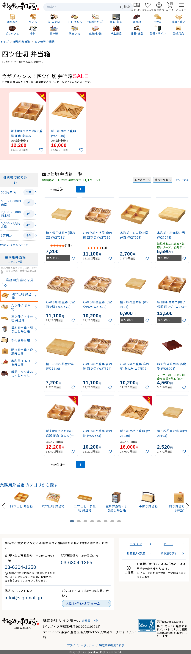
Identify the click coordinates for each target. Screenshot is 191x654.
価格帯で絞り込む (15, 180)
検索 (125, 7)
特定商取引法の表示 (111, 645)
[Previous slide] (3, 505)
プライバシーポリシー (81, 645)
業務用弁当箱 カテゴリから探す (29, 485)
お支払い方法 (135, 553)
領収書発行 (168, 553)
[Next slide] (187, 505)
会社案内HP (90, 620)
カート (168, 544)
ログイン (136, 544)
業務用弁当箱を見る (19, 282)
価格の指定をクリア (14, 244)
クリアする (182, 180)
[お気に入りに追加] (41, 150)
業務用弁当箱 (15, 259)
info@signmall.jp (23, 597)
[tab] (72, 521)
